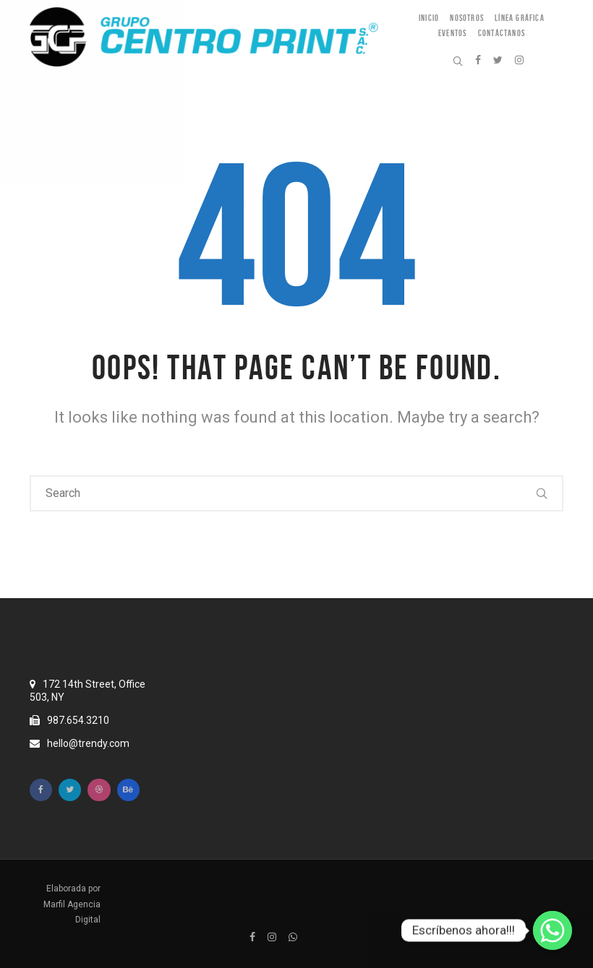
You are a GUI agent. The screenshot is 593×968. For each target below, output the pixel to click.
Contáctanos (501, 33)
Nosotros (467, 17)
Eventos (452, 33)
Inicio (429, 17)
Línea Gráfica (520, 17)
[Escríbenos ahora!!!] (552, 930)
